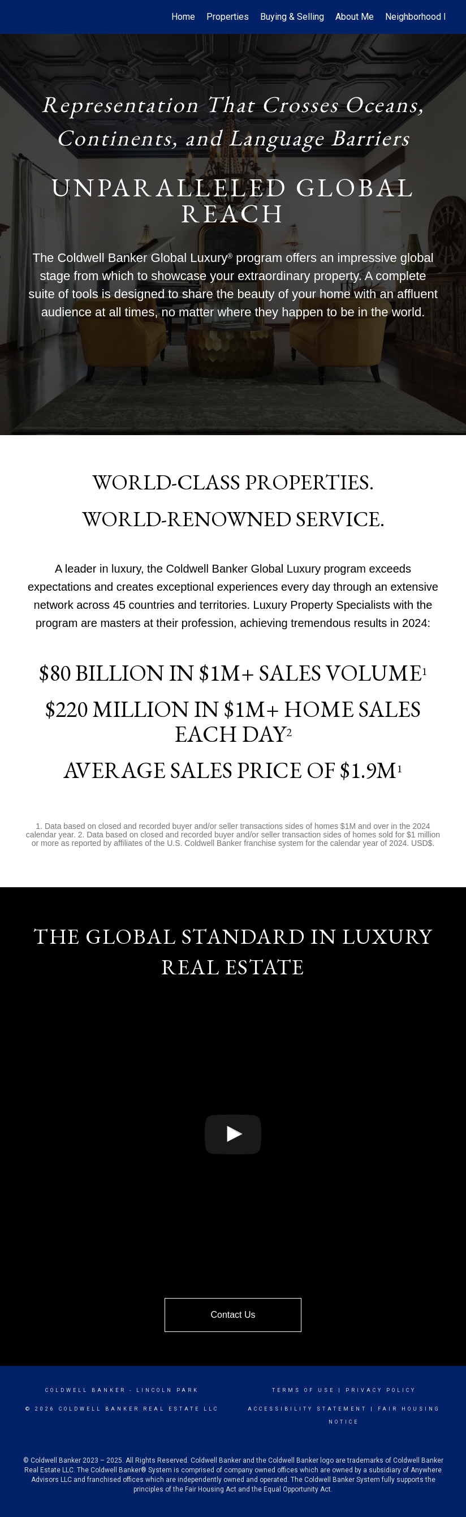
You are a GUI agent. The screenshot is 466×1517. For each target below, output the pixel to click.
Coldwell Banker (85, 1390)
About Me (354, 16)
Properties (227, 16)
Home (183, 16)
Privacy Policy (381, 1390)
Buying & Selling (292, 16)
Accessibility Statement (307, 1409)
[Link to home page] (27, 17)
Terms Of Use (303, 1390)
